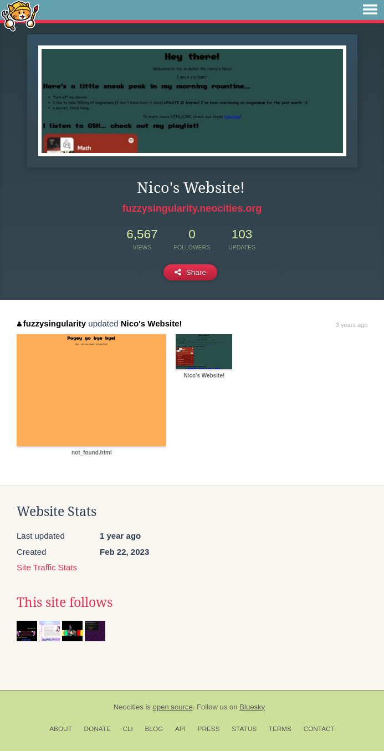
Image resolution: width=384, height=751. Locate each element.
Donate (97, 729)
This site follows (64, 602)
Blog (154, 729)
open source (173, 707)
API (180, 729)
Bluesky (252, 707)
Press (209, 729)
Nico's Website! (151, 323)
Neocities (129, 707)
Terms (280, 729)
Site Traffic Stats (47, 567)
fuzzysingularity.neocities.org (192, 208)
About (60, 729)
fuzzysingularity (51, 323)
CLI (127, 729)
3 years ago (351, 324)
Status (244, 729)
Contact (319, 729)
